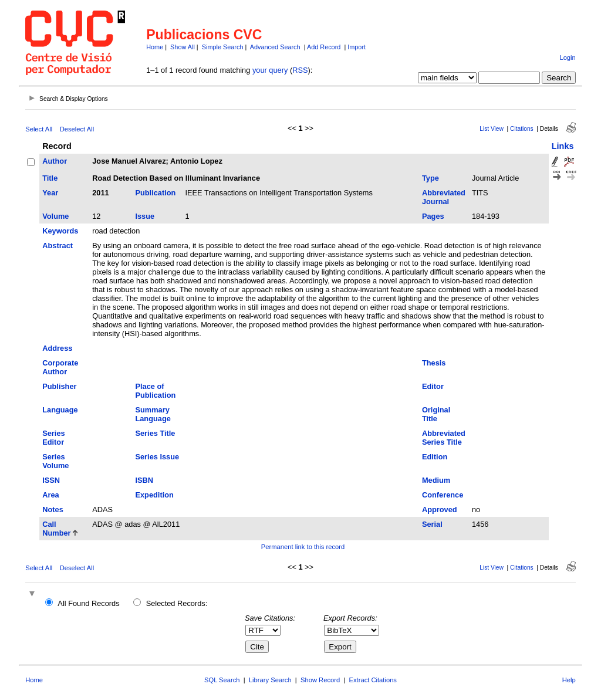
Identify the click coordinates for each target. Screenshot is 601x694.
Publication (155, 192)
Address (57, 348)
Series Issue (157, 456)
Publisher (59, 386)
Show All (182, 46)
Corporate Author (60, 367)
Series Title (155, 433)
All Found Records (88, 603)
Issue (144, 216)
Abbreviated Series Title (443, 437)
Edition (434, 456)
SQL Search (222, 679)
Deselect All (77, 129)
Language (59, 409)
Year (50, 192)
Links (563, 146)
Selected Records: (177, 603)
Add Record (323, 46)
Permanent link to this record (303, 546)
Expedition (154, 494)
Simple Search (223, 46)
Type (430, 178)
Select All (38, 129)
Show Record (320, 679)
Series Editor (53, 437)
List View (492, 129)
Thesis (434, 362)
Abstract (57, 245)
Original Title (436, 414)
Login (567, 57)
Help (569, 679)
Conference (442, 494)
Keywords (60, 230)
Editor (433, 386)
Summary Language (152, 414)
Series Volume (55, 461)
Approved (439, 509)
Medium (436, 480)
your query (270, 70)
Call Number (56, 528)
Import (356, 46)
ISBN (144, 480)
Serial (432, 524)
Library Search (270, 679)
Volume (55, 216)
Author (54, 161)
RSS (300, 70)
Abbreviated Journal (443, 197)
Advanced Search (275, 46)
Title (50, 178)
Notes (52, 509)
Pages (433, 216)
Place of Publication (155, 391)
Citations (522, 129)
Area (50, 494)
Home (154, 46)
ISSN (51, 480)
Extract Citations (373, 679)
